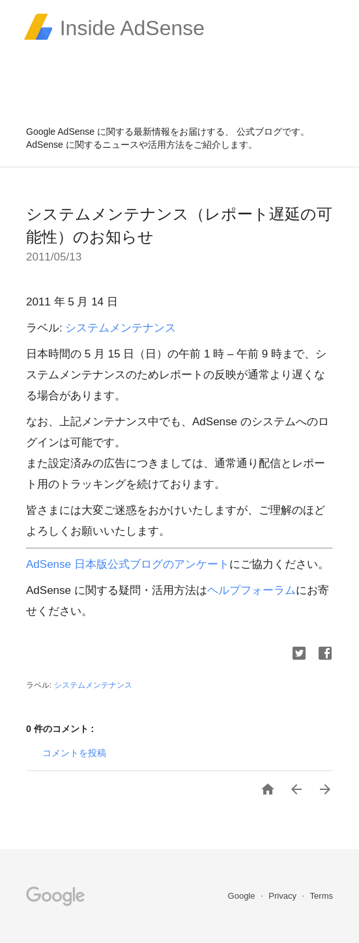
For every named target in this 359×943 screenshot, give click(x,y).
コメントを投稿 (74, 753)
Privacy (283, 896)
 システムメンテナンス (93, 685)
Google (243, 896)
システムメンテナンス (120, 328)
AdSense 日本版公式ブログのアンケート (127, 564)
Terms (321, 896)
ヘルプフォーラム (251, 590)
